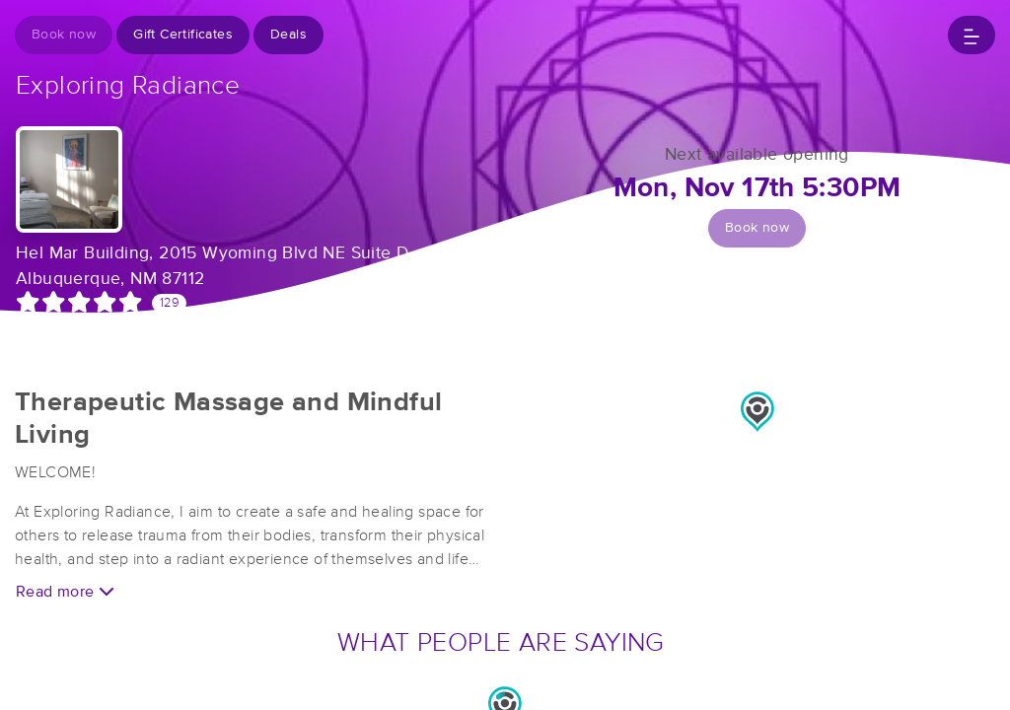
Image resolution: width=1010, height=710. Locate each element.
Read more (65, 591)
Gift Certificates (183, 34)
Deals (288, 34)
